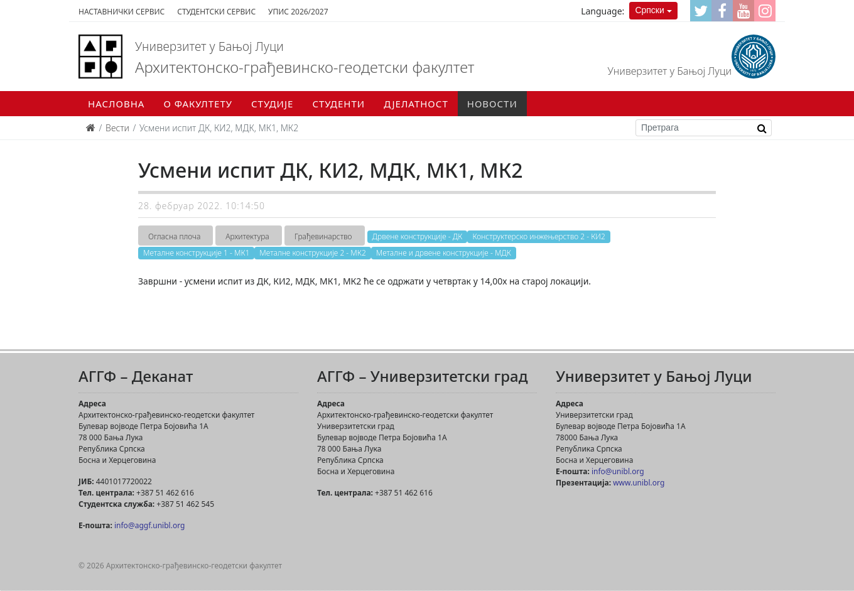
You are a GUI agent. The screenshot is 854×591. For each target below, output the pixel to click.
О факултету (197, 103)
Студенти (338, 103)
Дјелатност (416, 103)
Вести (117, 128)
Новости (492, 103)
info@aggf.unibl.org (149, 525)
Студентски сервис (216, 11)
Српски (649, 10)
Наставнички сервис (121, 11)
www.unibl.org (638, 482)
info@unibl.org (618, 471)
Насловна (116, 103)
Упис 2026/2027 (298, 11)
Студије (272, 103)
